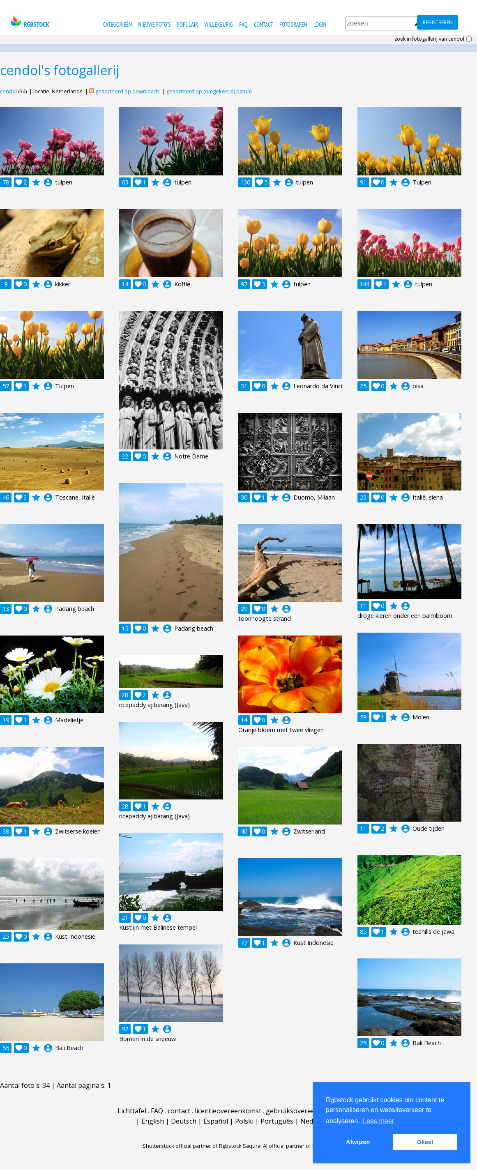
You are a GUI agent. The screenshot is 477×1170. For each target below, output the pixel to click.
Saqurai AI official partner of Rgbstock (289, 1145)
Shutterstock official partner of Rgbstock (192, 1145)
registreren (438, 22)
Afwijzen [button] (358, 1142)
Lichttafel (132, 1110)
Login (319, 24)
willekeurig (219, 24)
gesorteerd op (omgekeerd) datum (209, 91)
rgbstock (29, 22)
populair (187, 24)
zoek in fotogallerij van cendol (429, 39)
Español (215, 1121)
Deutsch (183, 1121)
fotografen (293, 24)
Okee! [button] (425, 1142)
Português (276, 1121)
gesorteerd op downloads (127, 91)
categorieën (117, 24)
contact (263, 24)
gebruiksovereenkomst (302, 1110)
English (152, 1121)
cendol (8, 91)
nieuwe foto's (154, 24)
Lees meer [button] (378, 1120)
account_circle (48, 182)
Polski (244, 1121)
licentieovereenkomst (228, 1110)
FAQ (243, 24)
